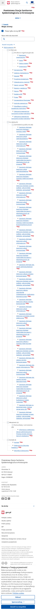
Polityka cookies (7, 518)
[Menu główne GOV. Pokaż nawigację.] (2, 2)
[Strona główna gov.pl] (8, 2)
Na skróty (5, 506)
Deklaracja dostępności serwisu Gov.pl (14, 539)
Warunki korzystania (8, 533)
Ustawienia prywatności (9, 542)
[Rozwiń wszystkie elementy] (8, 44)
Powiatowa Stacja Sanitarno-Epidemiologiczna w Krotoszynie (18, 11)
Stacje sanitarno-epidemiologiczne (15, 2)
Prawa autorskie (7, 530)
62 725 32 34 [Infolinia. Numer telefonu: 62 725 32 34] (6, 487)
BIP (3, 527)
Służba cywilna (6, 521)
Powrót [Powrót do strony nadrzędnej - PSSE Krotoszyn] (5, 24)
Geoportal (5, 536)
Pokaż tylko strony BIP (14, 31)
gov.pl (6, 512)
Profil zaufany (6, 524)
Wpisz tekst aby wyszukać (10, 35)
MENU (18, 18)
